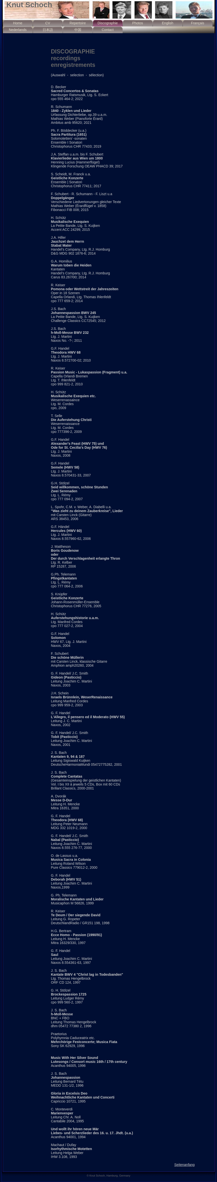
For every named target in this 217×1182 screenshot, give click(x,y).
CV (47, 23)
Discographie (108, 23)
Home (17, 23)
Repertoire (78, 23)
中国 (77, 30)
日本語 (48, 30)
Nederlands (18, 30)
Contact (107, 30)
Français (197, 23)
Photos (137, 23)
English (167, 23)
